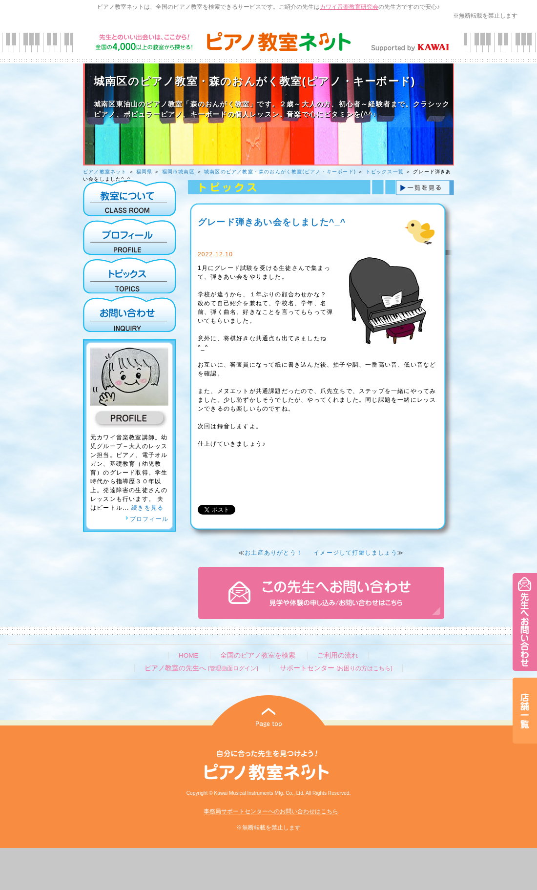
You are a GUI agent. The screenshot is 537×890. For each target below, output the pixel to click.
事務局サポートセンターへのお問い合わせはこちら (271, 811)
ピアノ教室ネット (105, 171)
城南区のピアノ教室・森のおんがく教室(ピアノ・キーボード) (280, 171)
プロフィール (146, 519)
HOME (189, 655)
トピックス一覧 (385, 171)
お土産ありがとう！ (274, 552)
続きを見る (147, 507)
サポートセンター (336, 668)
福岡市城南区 (178, 171)
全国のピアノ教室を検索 (257, 655)
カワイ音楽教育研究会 (349, 6)
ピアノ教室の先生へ (201, 668)
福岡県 (144, 171)
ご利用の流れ (337, 655)
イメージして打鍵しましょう (355, 552)
